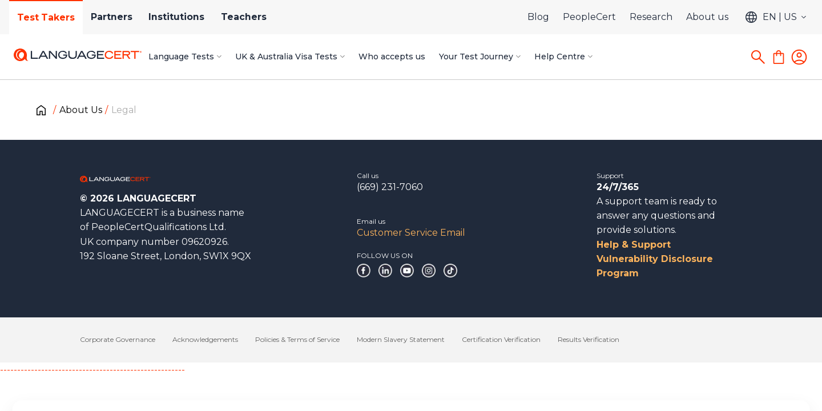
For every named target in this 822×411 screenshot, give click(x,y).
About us (707, 16)
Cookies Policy (191, 382)
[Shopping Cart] (778, 57)
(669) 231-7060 (390, 187)
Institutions (183, 16)
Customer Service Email (411, 232)
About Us (80, 109)
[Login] (799, 57)
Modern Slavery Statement (401, 339)
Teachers (252, 16)
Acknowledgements (205, 339)
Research (651, 16)
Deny (622, 376)
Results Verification (588, 339)
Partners (115, 16)
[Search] (758, 57)
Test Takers (47, 17)
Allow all (760, 376)
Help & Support (634, 244)
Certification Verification (501, 339)
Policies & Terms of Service (297, 339)
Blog (538, 16)
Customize (688, 376)
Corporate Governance (117, 339)
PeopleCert (589, 16)
